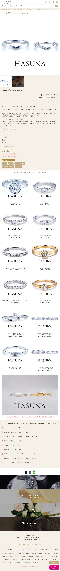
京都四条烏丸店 (40, 556)
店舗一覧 (34, 553)
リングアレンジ (47, 562)
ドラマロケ (6, 562)
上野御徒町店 (5, 556)
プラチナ (4, 163)
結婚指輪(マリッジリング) (8, 160)
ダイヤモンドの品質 (15, 562)
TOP (2, 549)
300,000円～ (19, 166)
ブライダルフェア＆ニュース (49, 559)
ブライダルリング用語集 (15, 553)
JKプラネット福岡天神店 (9, 156)
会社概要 (23, 559)
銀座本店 (40, 553)
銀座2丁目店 (47, 553)
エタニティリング (21, 549)
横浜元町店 (13, 556)
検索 (57, 5)
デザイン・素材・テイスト (47, 549)
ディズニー (30, 549)
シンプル (11, 163)
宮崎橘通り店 (7, 559)
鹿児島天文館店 (16, 559)
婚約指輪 (7, 549)
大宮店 (19, 556)
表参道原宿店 (54, 553)
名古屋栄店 (25, 556)
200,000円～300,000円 (7, 166)
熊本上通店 (55, 556)
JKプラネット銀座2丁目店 (10, 154)
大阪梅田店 (32, 556)
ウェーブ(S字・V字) (19, 163)
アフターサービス (37, 562)
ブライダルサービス (26, 562)
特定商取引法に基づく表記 (33, 559)
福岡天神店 (48, 556)
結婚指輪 (13, 549)
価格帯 (57, 549)
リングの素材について (7, 146)
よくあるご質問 (26, 553)
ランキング (5, 553)
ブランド (37, 549)
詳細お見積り (54, 562)
